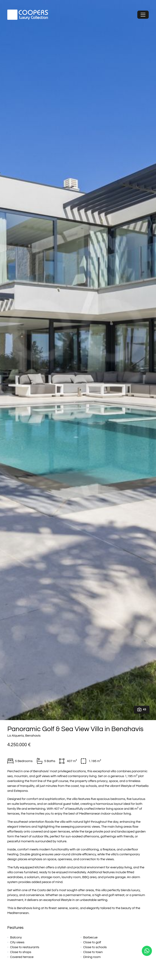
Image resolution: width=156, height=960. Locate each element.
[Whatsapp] (147, 951)
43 (141, 709)
